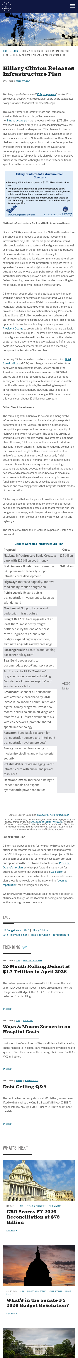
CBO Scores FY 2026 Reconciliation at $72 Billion (33, 1217)
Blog (18, 1020)
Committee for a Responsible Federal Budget (6, 6)
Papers (19, 1080)
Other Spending (55, 1206)
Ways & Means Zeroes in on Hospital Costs (37, 1029)
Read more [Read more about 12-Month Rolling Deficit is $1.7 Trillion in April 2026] (7, 1009)
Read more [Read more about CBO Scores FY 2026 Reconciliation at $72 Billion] (10, 1231)
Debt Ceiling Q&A (25, 1087)
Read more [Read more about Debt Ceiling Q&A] (7, 1124)
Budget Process (31, 1080)
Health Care (28, 1020)
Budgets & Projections (36, 1206)
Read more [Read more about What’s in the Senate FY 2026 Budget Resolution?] (10, 1314)
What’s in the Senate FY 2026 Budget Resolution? (37, 1303)
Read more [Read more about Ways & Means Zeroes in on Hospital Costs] (7, 1069)
